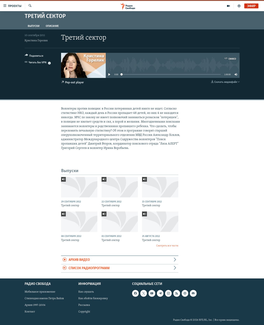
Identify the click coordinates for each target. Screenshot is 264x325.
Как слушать (86, 291)
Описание (52, 26)
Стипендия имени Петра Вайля (44, 298)
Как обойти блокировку (93, 298)
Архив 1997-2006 (35, 305)
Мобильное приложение (40, 291)
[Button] (34, 56)
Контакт (30, 312)
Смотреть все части (167, 245)
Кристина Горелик (36, 40)
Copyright (84, 312)
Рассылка (84, 305)
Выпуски (33, 26)
